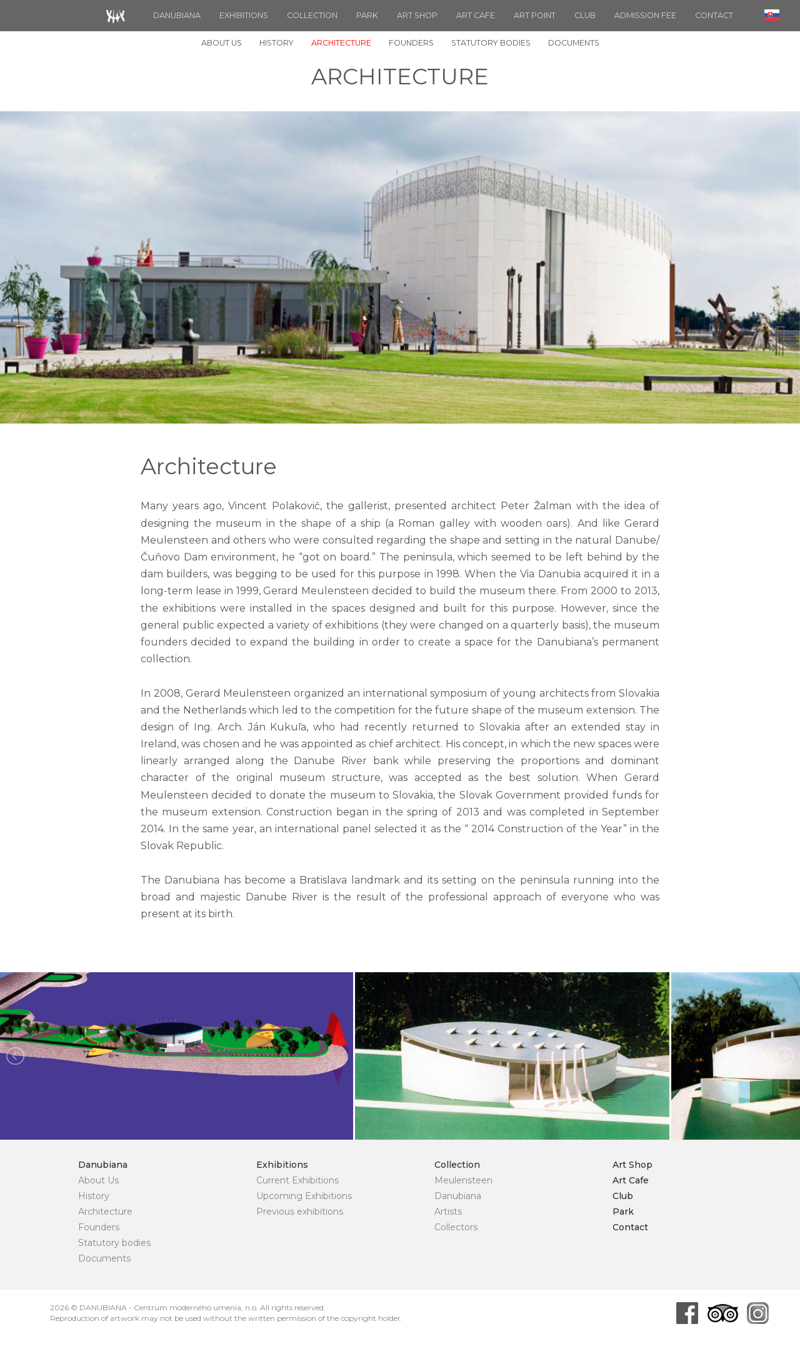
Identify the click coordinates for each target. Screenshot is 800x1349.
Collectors (456, 1227)
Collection (312, 15)
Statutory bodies (491, 42)
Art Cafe (475, 15)
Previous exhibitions (299, 1211)
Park (367, 15)
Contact (714, 15)
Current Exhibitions (297, 1180)
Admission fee (645, 15)
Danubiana (177, 15)
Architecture (341, 42)
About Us (221, 42)
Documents (573, 42)
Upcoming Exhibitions (304, 1196)
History (276, 42)
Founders (411, 42)
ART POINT (535, 15)
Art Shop (417, 15)
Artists (448, 1211)
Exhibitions (243, 15)
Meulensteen (463, 1180)
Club (585, 15)
